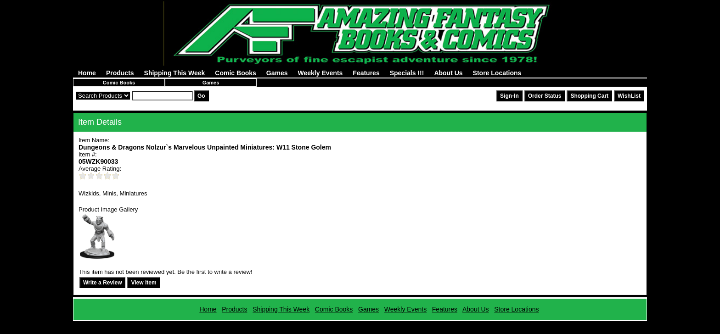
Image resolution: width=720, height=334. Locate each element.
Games (277, 73)
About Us (448, 73)
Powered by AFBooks (360, 324)
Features (366, 73)
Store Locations (497, 73)
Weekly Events (320, 73)
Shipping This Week (174, 73)
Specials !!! (407, 73)
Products (120, 73)
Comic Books (235, 73)
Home (87, 73)
